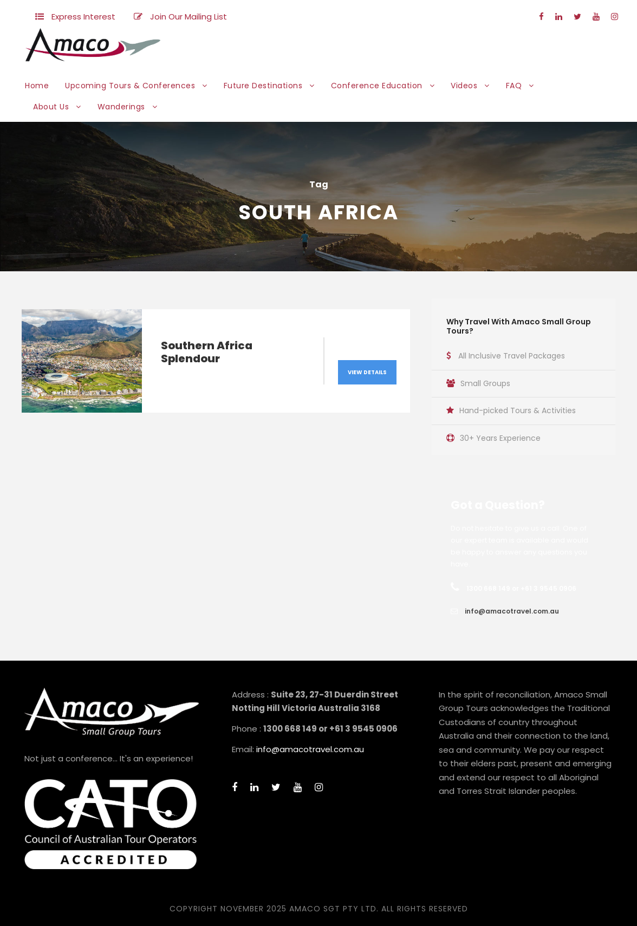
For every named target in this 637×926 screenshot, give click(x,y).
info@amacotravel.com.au (512, 611)
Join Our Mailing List (188, 16)
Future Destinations (263, 85)
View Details (367, 372)
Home (37, 85)
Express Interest (83, 16)
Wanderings (121, 106)
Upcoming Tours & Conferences (130, 85)
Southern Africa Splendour (206, 352)
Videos (464, 85)
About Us (51, 106)
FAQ (514, 85)
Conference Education (376, 85)
